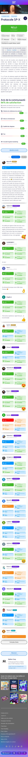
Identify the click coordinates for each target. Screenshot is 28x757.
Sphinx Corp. (5, 16)
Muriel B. (9, 500)
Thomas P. (9, 610)
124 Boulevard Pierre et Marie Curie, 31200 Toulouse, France (16, 662)
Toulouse (14, 16)
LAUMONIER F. (10, 242)
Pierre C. (9, 566)
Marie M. (9, 161)
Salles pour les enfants (7, 718)
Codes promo (4, 713)
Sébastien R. (10, 589)
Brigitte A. (9, 297)
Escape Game (14, 2)
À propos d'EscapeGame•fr (8, 734)
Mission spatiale (12, 50)
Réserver (14, 653)
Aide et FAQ (4, 739)
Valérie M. (9, 206)
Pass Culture (4, 731)
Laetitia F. (9, 521)
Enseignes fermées (6, 721)
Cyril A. (8, 325)
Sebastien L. (10, 435)
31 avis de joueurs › (14, 28)
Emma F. (9, 347)
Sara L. (8, 267)
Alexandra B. (10, 367)
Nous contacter (5, 736)
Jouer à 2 (3, 715)
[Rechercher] (19, 753)
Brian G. (9, 391)
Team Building (4, 728)
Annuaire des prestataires (7, 723)
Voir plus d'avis (14, 642)
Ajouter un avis (14, 150)
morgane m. (10, 457)
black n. (9, 630)
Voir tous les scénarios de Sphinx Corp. (16, 667)
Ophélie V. (9, 478)
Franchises (4, 726)
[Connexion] (24, 753)
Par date (24, 157)
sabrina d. (9, 543)
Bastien (9, 415)
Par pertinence (15, 157)
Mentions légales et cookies (8, 742)
